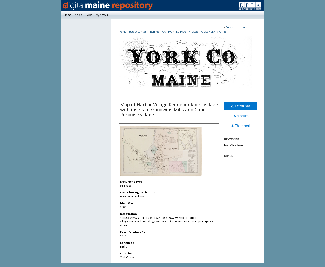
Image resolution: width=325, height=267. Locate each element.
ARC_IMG (167, 31)
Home (122, 31)
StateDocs (134, 31)
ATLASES (193, 31)
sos (144, 31)
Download (240, 106)
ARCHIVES (154, 31)
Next (245, 27)
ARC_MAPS (180, 31)
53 (225, 31)
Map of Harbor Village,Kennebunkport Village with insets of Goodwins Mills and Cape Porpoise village (169, 109)
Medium (241, 116)
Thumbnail (240, 126)
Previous (230, 27)
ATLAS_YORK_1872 (211, 31)
